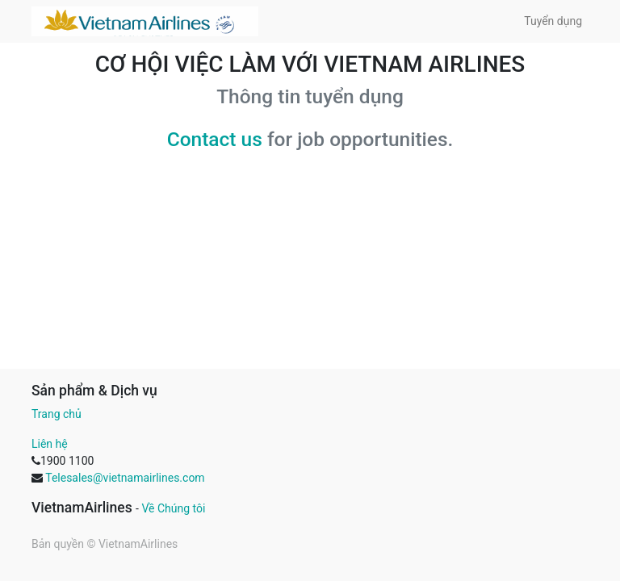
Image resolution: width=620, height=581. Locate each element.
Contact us (214, 139)
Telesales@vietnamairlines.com (124, 477)
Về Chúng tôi (173, 508)
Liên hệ (49, 443)
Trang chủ (56, 414)
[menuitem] (553, 21)
